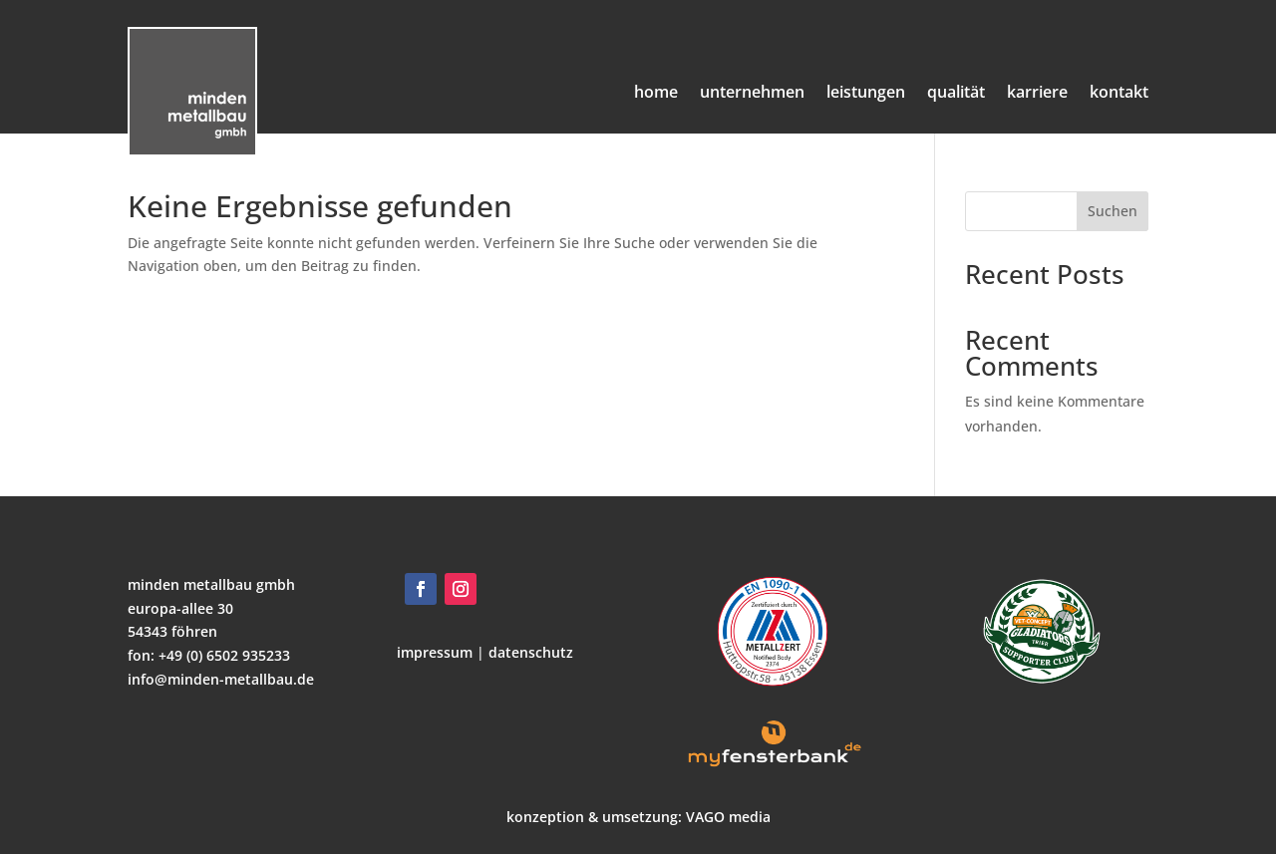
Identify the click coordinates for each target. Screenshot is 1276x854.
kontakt (1119, 92)
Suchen (1112, 210)
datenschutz (528, 652)
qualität (956, 92)
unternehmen (752, 92)
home (656, 92)
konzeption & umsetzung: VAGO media (638, 816)
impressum (435, 652)
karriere (1037, 92)
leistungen (865, 92)
